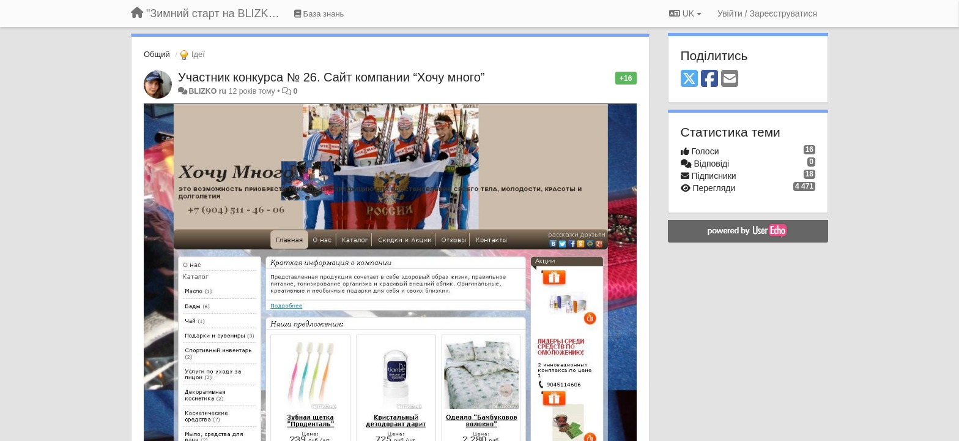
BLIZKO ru (208, 91)
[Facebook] (709, 79)
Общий (157, 54)
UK (685, 13)
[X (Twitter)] (689, 79)
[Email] (729, 79)
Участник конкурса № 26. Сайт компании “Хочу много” (331, 77)
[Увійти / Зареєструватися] (767, 13)
